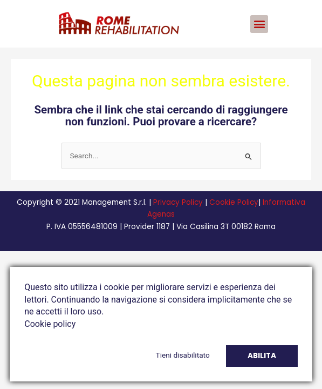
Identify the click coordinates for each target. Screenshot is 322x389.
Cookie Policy (233, 202)
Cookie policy (50, 324)
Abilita (262, 356)
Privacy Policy (178, 202)
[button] (259, 24)
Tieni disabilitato (182, 355)
